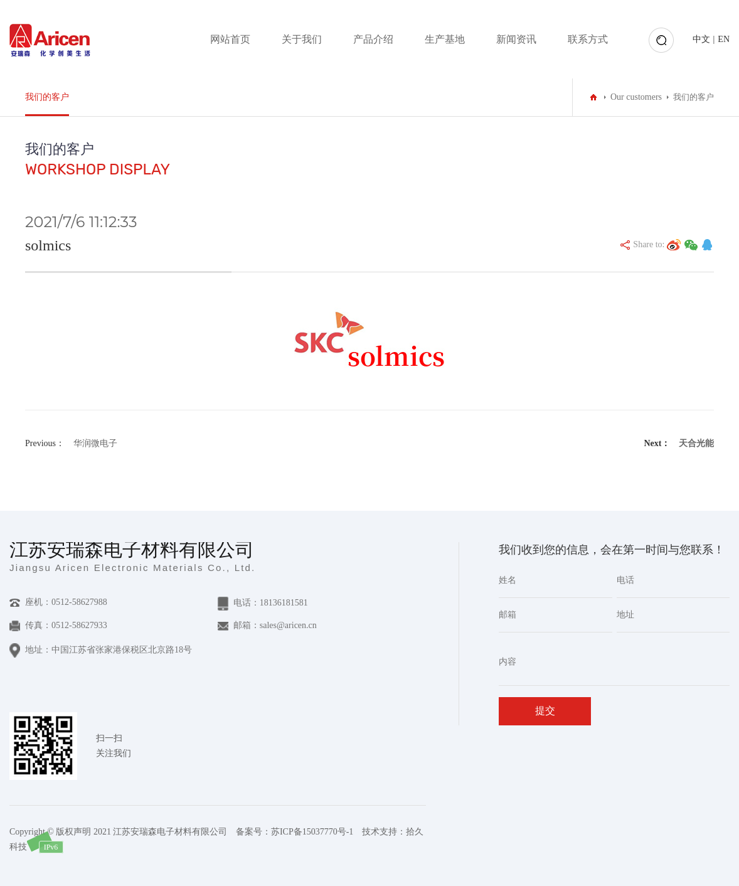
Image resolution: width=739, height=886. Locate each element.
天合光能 (696, 443)
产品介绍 (373, 39)
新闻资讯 (516, 39)
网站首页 (230, 39)
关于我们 (302, 39)
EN (724, 39)
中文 (701, 39)
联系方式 (588, 39)
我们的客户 (47, 97)
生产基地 (445, 39)
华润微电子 (95, 443)
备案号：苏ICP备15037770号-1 (294, 831)
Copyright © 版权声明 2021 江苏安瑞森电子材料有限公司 (118, 831)
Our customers (636, 97)
